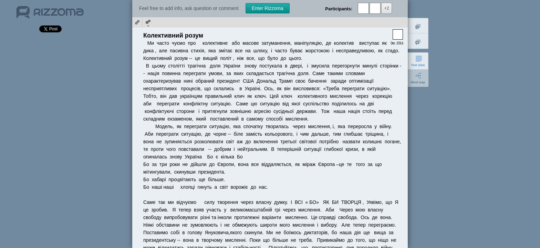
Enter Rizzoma (267, 8)
